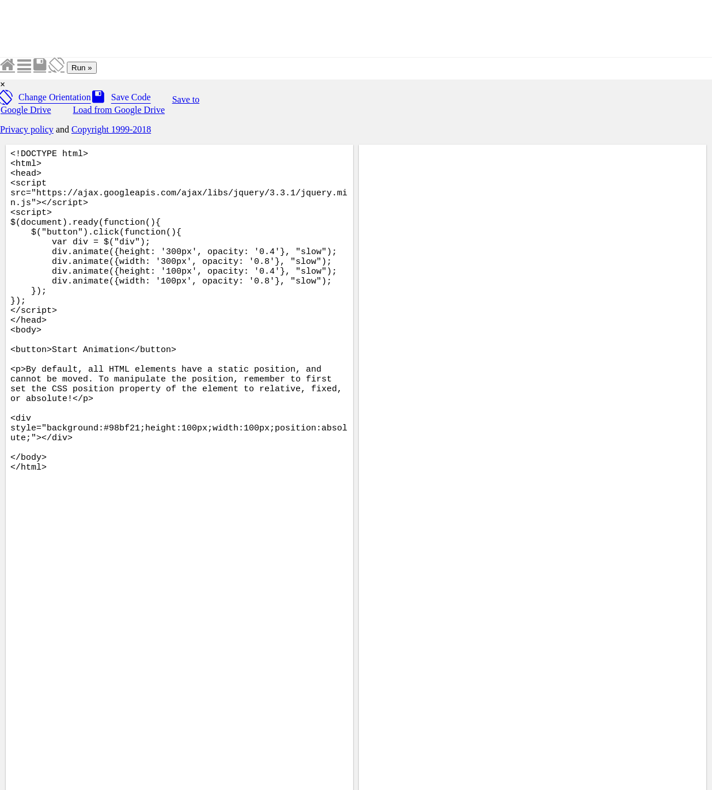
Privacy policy (27, 129)
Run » (81, 67)
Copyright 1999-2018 (111, 129)
